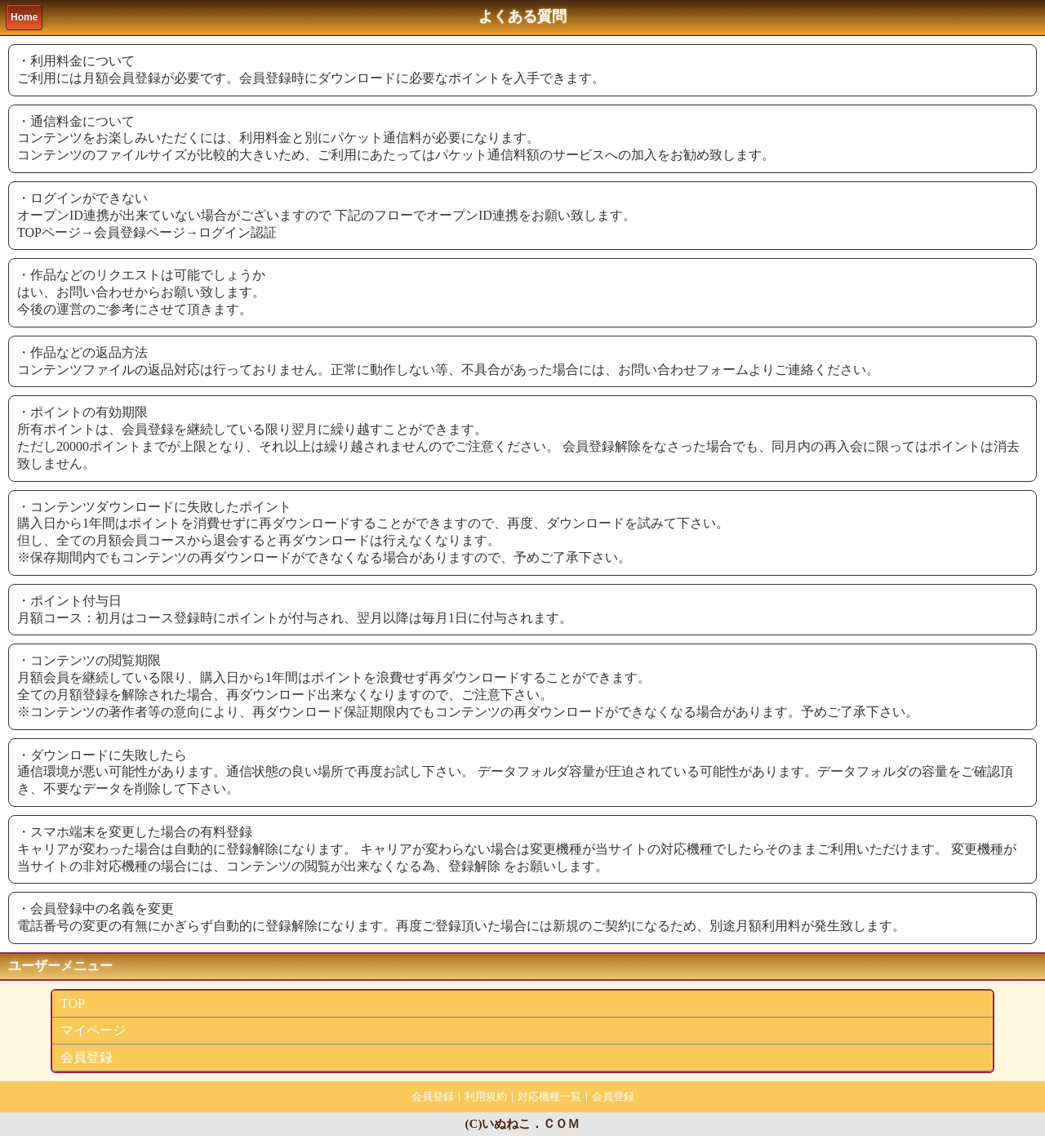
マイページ (93, 1030)
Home (24, 17)
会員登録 (86, 1057)
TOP (72, 1003)
